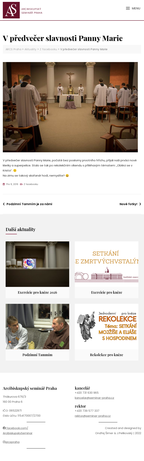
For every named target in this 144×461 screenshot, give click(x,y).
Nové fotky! (128, 204)
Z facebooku (31, 184)
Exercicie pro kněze (106, 292)
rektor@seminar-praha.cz (93, 416)
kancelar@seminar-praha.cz (94, 398)
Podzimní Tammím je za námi (29, 204)
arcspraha (11, 442)
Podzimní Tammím (37, 355)
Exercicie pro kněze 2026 (37, 292)
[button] (133, 8)
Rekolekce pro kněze (106, 355)
